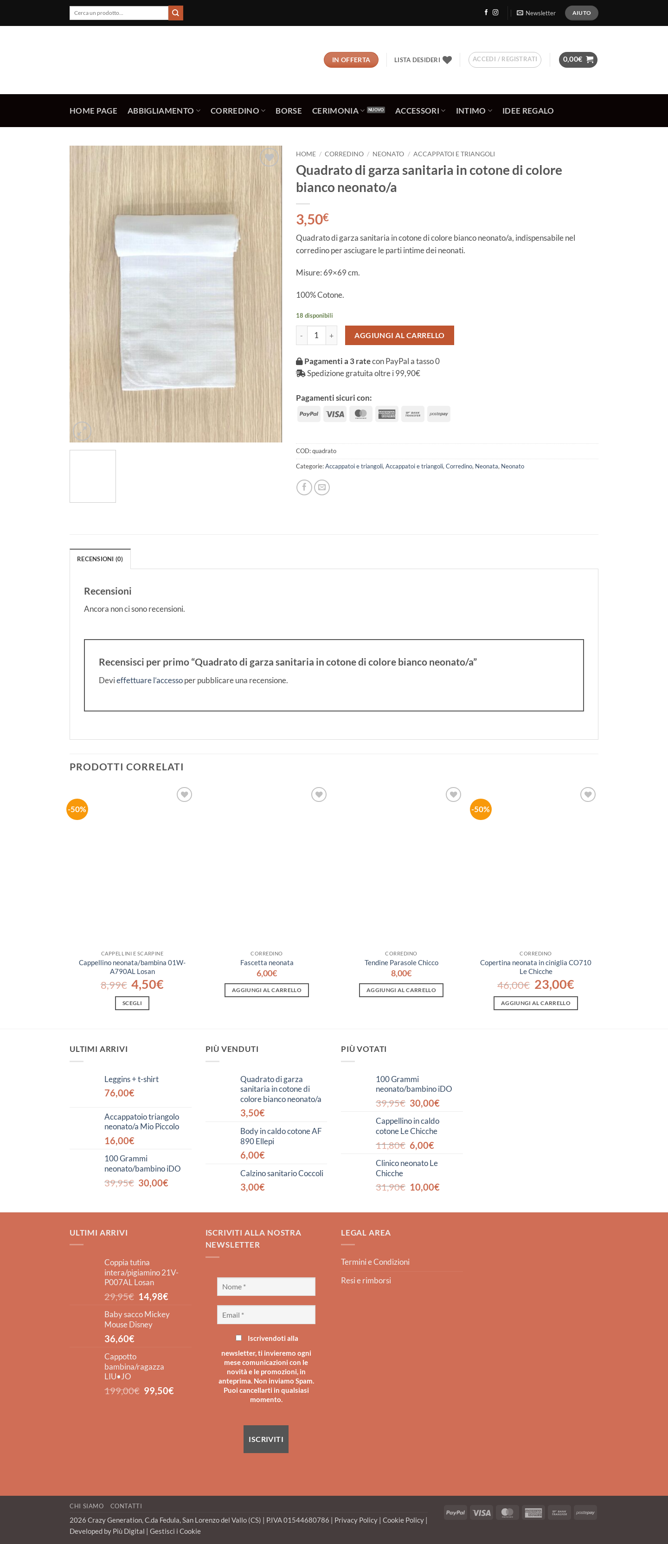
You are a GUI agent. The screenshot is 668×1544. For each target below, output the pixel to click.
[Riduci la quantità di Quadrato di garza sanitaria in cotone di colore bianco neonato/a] (301, 335)
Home (306, 154)
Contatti (126, 1506)
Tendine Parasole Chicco (401, 962)
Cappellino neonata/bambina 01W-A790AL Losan (132, 966)
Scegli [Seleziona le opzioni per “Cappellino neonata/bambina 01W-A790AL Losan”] (132, 1002)
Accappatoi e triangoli (454, 154)
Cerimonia (338, 110)
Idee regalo (528, 110)
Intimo (474, 110)
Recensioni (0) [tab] (100, 559)
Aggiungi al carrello (399, 335)
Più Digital (129, 1531)
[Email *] (266, 1314)
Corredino (238, 110)
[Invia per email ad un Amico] (322, 487)
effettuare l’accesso (149, 680)
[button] (536, 13)
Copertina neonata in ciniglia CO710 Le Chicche (535, 966)
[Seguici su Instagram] (495, 13)
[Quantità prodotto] (317, 335)
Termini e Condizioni (375, 1262)
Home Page (93, 110)
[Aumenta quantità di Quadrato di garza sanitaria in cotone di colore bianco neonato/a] (331, 335)
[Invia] (175, 13)
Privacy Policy (356, 1520)
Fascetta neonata (267, 962)
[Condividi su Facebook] (304, 487)
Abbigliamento (164, 110)
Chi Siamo (87, 1506)
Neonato (388, 154)
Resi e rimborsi (366, 1280)
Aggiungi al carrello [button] (267, 990)
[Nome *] (266, 1286)
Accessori (420, 110)
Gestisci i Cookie (175, 1531)
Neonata (486, 466)
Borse (289, 110)
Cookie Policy (404, 1520)
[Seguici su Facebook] (486, 13)
